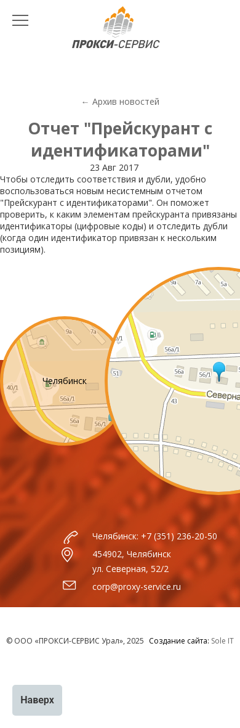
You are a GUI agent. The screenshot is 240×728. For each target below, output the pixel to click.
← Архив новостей (120, 101)
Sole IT (222, 641)
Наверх (37, 700)
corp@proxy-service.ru (136, 586)
